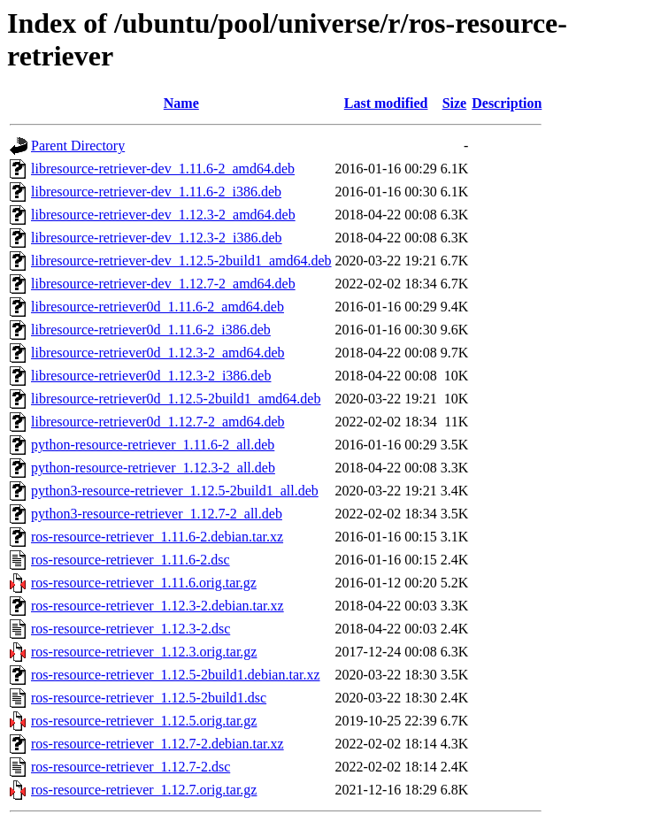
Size (454, 103)
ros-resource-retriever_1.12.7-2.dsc (130, 766)
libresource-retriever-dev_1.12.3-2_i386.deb (156, 237)
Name (181, 103)
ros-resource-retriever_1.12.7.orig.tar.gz (144, 789)
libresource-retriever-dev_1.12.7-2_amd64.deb (163, 283)
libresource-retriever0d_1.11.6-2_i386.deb (151, 329)
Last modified (386, 103)
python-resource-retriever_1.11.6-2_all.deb (152, 444)
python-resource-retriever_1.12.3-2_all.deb (153, 467)
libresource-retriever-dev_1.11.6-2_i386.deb (156, 191)
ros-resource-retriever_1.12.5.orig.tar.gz (144, 720)
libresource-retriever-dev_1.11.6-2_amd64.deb (163, 168)
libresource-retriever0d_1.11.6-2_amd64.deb (157, 306)
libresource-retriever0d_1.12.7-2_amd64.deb (158, 421)
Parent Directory (78, 145)
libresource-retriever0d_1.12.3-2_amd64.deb (158, 352)
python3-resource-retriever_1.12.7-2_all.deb (156, 513)
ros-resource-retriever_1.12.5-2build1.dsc (148, 697)
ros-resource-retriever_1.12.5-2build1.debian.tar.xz (175, 674)
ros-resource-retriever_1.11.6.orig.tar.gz (144, 582)
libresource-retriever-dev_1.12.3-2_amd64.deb (163, 214)
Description (507, 103)
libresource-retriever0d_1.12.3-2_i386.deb (151, 375)
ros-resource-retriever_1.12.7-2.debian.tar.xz (157, 743)
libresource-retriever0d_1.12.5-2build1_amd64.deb (175, 398)
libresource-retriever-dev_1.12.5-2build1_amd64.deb (181, 260)
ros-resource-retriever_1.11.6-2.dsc (130, 559)
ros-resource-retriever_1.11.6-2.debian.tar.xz (157, 536)
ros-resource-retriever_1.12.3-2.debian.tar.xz (157, 605)
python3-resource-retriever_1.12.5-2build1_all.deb (175, 490)
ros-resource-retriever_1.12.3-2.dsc (130, 628)
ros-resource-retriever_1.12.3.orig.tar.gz (144, 651)
